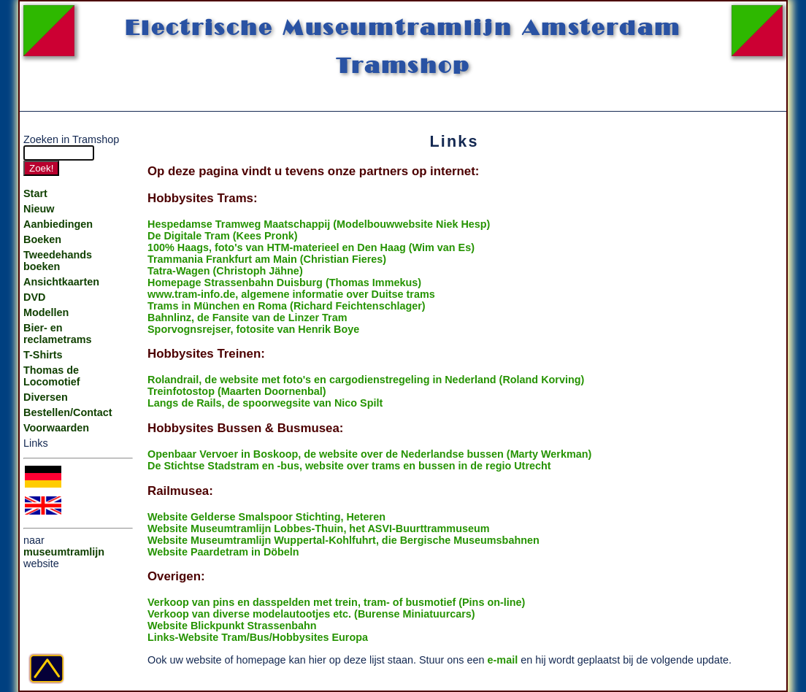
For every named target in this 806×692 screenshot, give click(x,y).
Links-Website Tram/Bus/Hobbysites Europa (257, 637)
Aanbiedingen (58, 224)
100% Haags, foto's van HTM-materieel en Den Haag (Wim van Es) (311, 247)
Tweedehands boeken (57, 260)
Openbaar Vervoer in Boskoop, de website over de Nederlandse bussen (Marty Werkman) (369, 454)
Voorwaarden (56, 428)
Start (35, 193)
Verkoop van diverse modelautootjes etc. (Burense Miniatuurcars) (311, 614)
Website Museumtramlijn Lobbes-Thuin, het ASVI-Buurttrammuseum (318, 528)
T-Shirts (43, 355)
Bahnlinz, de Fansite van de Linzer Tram (247, 317)
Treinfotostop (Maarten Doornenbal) (236, 391)
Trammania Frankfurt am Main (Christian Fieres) (266, 259)
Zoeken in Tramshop (71, 139)
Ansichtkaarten (61, 282)
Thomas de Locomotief (51, 376)
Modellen (46, 312)
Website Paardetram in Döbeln (223, 552)
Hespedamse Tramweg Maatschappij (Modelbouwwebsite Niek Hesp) (318, 224)
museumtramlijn (63, 552)
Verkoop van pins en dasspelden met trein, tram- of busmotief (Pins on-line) (336, 602)
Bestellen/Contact (67, 412)
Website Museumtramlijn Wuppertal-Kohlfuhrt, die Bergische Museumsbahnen (343, 540)
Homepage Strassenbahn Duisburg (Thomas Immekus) (284, 282)
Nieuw (38, 209)
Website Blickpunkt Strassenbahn (232, 625)
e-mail (503, 660)
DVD (34, 297)
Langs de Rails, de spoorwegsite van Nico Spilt (265, 403)
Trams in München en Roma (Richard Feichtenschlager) (286, 306)
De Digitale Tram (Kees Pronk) (222, 236)
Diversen (45, 397)
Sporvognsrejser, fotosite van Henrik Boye (253, 329)
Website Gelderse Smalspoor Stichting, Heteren (266, 517)
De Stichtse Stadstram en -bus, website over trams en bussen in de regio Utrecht (349, 466)
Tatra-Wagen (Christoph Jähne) (225, 271)
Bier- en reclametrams (57, 333)
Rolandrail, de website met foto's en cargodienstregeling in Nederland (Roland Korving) (365, 379)
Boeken (42, 239)
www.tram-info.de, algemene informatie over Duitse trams (291, 294)
